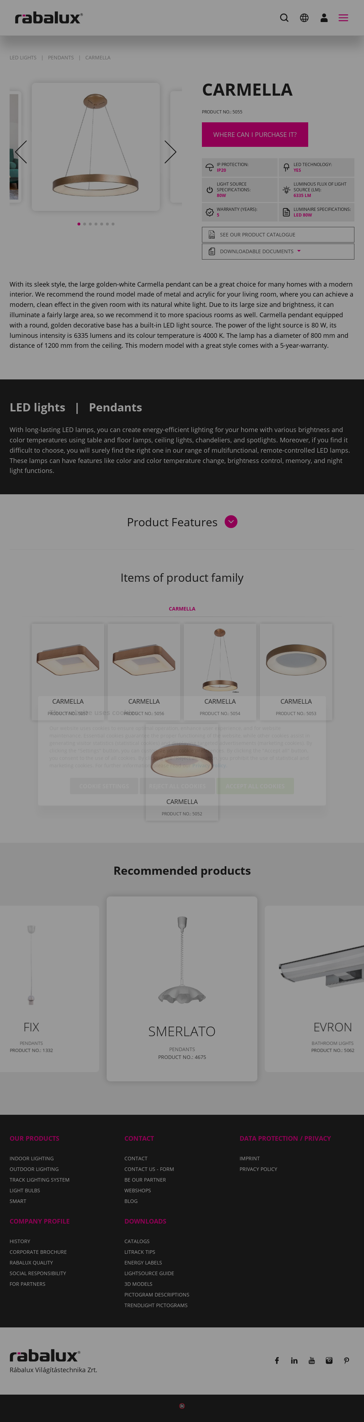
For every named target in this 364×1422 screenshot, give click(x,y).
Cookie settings (104, 746)
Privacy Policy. (210, 725)
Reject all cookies (177, 746)
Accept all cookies (255, 746)
